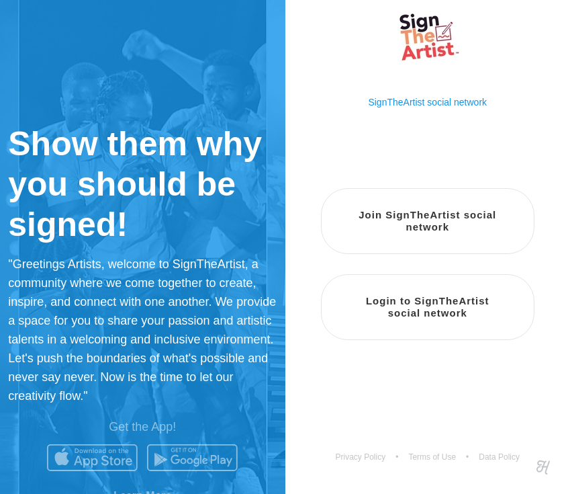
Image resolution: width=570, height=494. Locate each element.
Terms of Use (432, 457)
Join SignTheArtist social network (427, 221)
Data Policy (499, 457)
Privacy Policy (361, 457)
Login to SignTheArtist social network (427, 307)
